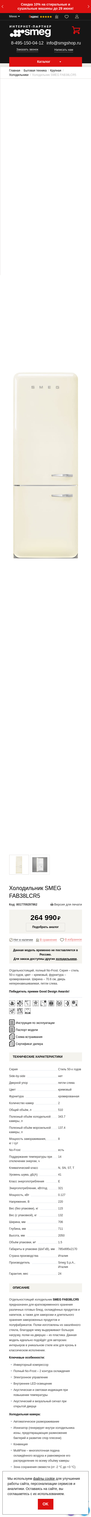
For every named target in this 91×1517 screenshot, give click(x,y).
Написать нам (63, 49)
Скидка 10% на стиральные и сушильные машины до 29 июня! (45, 6)
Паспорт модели (27, 1029)
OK (46, 1504)
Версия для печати (66, 904)
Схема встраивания (29, 1036)
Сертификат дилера (29, 1043)
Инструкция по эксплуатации (35, 1022)
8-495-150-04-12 (27, 43)
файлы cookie (44, 1479)
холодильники (66, 959)
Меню (13, 16)
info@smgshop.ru (64, 43)
